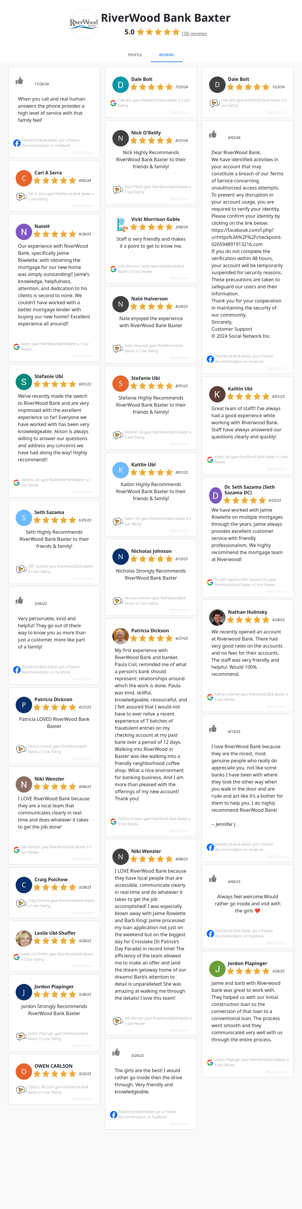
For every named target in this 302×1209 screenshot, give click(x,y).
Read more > (83, 152)
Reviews (166, 54)
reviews (194, 33)
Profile (135, 54)
